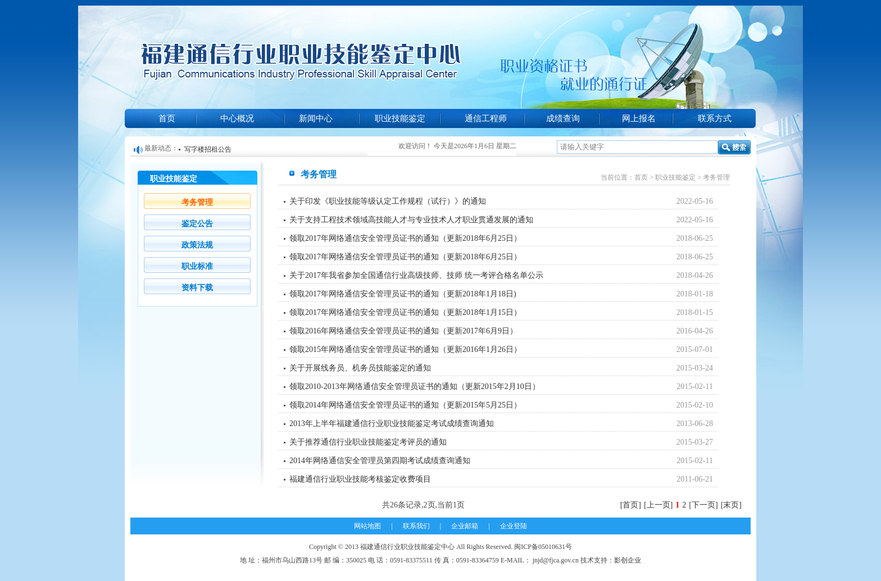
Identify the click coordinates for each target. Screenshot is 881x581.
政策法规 (197, 245)
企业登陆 (513, 526)
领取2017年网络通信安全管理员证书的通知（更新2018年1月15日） (405, 312)
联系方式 (715, 118)
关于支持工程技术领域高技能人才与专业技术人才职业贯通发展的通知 (411, 220)
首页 (166, 118)
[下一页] (703, 505)
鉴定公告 (197, 223)
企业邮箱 (464, 526)
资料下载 (197, 287)
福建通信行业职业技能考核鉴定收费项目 (360, 479)
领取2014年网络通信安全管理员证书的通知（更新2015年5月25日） (405, 405)
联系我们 (416, 526)
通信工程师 (486, 118)
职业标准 (197, 266)
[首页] (630, 505)
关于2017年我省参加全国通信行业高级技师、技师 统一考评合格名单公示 (416, 275)
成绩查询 (563, 118)
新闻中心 (316, 118)
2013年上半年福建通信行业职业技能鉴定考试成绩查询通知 (391, 423)
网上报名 (639, 118)
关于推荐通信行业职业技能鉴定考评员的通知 (368, 442)
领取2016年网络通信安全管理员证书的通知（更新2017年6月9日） (403, 331)
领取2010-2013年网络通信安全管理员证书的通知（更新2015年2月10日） (414, 386)
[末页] (731, 505)
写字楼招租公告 (207, 149)
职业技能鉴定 (400, 118)
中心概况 (237, 118)
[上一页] (658, 505)
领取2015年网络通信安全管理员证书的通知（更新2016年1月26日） (405, 349)
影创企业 (627, 560)
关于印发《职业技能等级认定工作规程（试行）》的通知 (387, 201)
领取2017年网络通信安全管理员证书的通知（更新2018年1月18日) (402, 294)
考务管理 (197, 202)
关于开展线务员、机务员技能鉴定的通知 (360, 368)
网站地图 (367, 526)
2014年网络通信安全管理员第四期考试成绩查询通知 (379, 460)
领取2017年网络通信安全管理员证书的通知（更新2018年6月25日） (405, 238)
